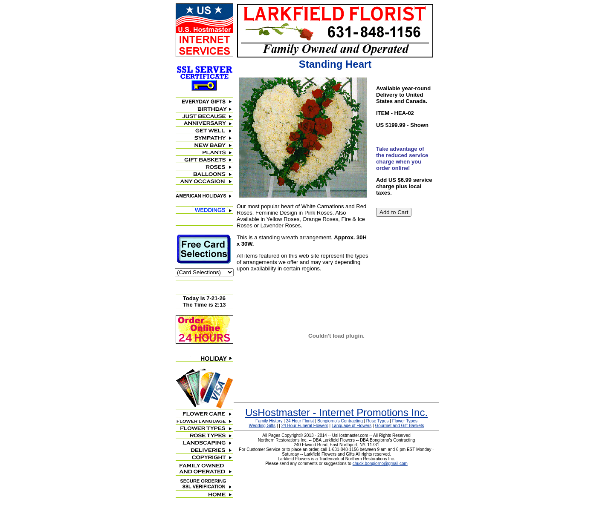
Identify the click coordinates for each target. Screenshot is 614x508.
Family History (268, 421)
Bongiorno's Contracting (339, 421)
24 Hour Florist (300, 421)
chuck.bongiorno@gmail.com (380, 463)
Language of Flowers (351, 425)
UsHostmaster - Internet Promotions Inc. (336, 412)
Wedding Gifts (262, 425)
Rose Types (377, 421)
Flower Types (404, 421)
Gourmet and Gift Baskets (399, 425)
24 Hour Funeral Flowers (304, 425)
